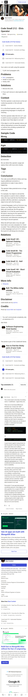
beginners (4, 37)
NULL (4, 77)
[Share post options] (25, 694)
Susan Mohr (10, 309)
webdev (3, 34)
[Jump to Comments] (10, 694)
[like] (5, 505)
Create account (22, 2)
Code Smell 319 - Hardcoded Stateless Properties (14, 621)
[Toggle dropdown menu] (25, 396)
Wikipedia (6, 284)
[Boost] (22, 694)
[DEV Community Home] (6, 2)
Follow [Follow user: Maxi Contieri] (14, 565)
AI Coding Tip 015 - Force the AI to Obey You (14, 614)
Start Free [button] (14, 551)
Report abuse (19, 508)
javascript (19, 34)
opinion (15, 302)
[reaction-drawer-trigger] (4, 694)
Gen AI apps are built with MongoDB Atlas (12, 533)
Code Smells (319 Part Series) (11, 42)
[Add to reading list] (16, 694)
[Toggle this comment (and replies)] (2, 400)
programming (11, 34)
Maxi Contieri (8, 18)
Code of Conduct (10, 508)
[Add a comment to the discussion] (15, 390)
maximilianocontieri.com (19, 20)
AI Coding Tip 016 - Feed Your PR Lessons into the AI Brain (14, 607)
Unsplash (18, 309)
